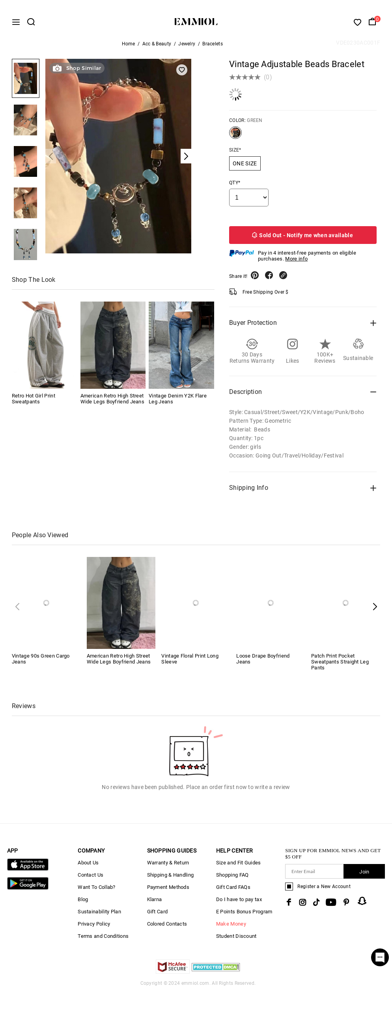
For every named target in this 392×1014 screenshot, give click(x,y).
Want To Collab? (97, 891)
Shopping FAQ (232, 879)
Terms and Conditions (103, 940)
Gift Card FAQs (233, 891)
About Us (88, 867)
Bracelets (212, 48)
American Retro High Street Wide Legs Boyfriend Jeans (112, 403)
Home (128, 48)
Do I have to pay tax (239, 904)
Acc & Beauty (157, 48)
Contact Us (90, 879)
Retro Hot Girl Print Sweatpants (33, 403)
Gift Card (157, 916)
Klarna (154, 904)
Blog (83, 904)
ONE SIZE (245, 168)
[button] (375, 611)
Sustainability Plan (99, 916)
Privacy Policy (94, 928)
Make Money (231, 928)
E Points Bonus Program (244, 916)
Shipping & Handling (170, 879)
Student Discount (236, 940)
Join (364, 876)
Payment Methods (168, 891)
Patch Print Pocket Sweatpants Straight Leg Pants (340, 666)
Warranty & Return (168, 867)
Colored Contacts (167, 928)
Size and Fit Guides (238, 867)
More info (296, 263)
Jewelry (186, 48)
